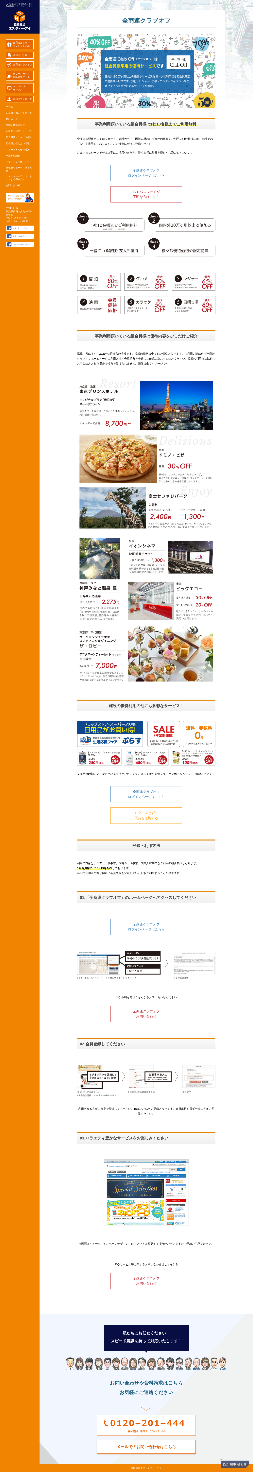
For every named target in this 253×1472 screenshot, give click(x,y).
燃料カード (12, 119)
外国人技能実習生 (15, 125)
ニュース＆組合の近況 (18, 149)
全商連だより (20, 55)
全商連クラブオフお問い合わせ (146, 1013)
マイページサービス (19, 88)
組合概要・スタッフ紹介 (19, 137)
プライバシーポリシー (18, 161)
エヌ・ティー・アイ (20, 228)
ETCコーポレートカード (19, 113)
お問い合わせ (13, 185)
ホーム (9, 106)
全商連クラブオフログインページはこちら (146, 173)
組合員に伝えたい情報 (18, 143)
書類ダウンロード (22, 99)
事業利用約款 (13, 155)
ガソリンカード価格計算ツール (21, 75)
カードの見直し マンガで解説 (16, 197)
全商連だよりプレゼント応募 (21, 44)
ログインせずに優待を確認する (146, 815)
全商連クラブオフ (22, 64)
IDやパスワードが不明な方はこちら (146, 194)
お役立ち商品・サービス (19, 131)
